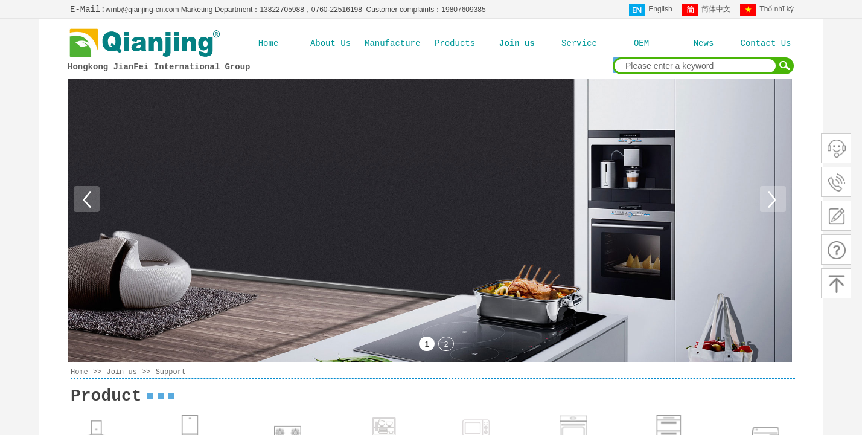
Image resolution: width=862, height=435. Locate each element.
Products (455, 43)
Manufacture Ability (393, 43)
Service (579, 43)
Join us (517, 43)
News (704, 43)
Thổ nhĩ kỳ (766, 10)
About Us (330, 43)
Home (268, 43)
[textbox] (695, 65)
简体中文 (706, 10)
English (650, 10)
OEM (641, 43)
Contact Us (765, 43)
